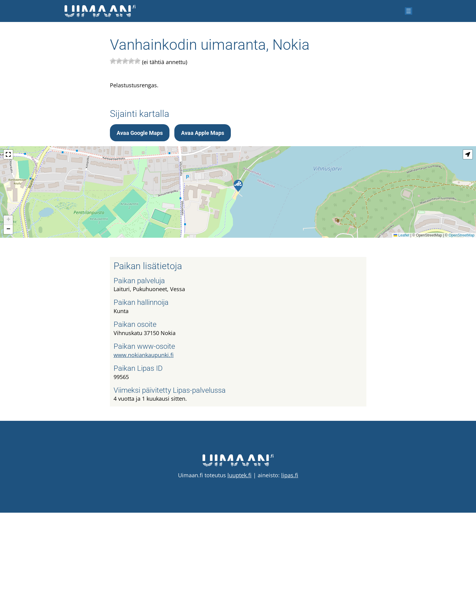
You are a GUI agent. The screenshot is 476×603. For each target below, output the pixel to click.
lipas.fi (289, 565)
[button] (238, 276)
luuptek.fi (239, 565)
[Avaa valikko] (408, 11)
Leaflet (401, 325)
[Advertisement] (238, 137)
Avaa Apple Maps (202, 223)
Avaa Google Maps (140, 223)
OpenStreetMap (461, 325)
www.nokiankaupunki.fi (144, 445)
